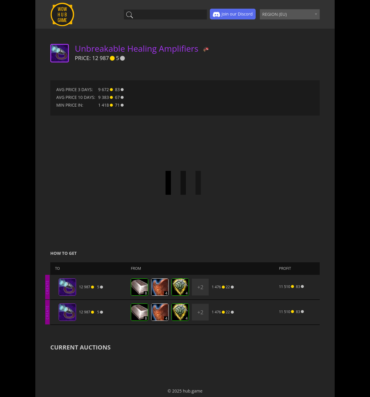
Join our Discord (233, 14)
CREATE (47, 287)
